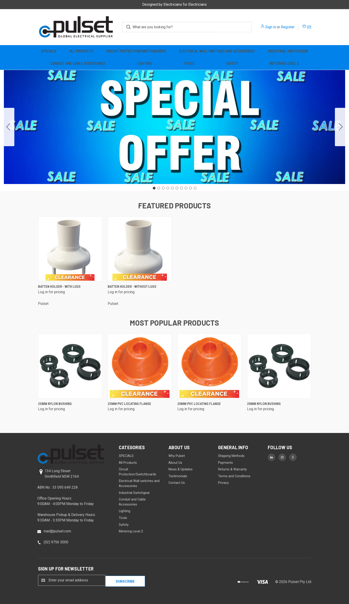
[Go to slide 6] (177, 188)
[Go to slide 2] (341, 127)
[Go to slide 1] (154, 188)
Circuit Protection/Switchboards (136, 51)
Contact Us (176, 483)
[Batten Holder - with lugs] (70, 248)
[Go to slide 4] (167, 188)
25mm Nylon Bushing (55, 404)
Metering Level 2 (284, 63)
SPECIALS (48, 51)
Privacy (223, 483)
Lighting (144, 63)
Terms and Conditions (234, 476)
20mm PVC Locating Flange (199, 404)
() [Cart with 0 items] (306, 26)
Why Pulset (176, 456)
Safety (232, 63)
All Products (81, 51)
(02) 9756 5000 (56, 542)
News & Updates (180, 469)
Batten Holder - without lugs (132, 287)
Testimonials (177, 476)
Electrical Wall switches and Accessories (217, 51)
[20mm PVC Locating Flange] (209, 366)
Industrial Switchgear (288, 51)
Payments (225, 463)
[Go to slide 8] (186, 188)
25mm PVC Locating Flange (129, 404)
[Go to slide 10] (8, 127)
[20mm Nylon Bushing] (279, 366)
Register (288, 27)
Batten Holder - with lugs (59, 287)
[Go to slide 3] (163, 188)
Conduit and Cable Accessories (77, 63)
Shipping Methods (231, 456)
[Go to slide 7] (181, 188)
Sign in (270, 27)
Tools (189, 63)
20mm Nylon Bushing (264, 404)
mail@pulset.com (57, 531)
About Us (175, 463)
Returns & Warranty (232, 469)
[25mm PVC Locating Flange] (140, 366)
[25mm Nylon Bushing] (70, 366)
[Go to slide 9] (190, 188)
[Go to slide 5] (172, 188)
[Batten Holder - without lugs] (140, 248)
